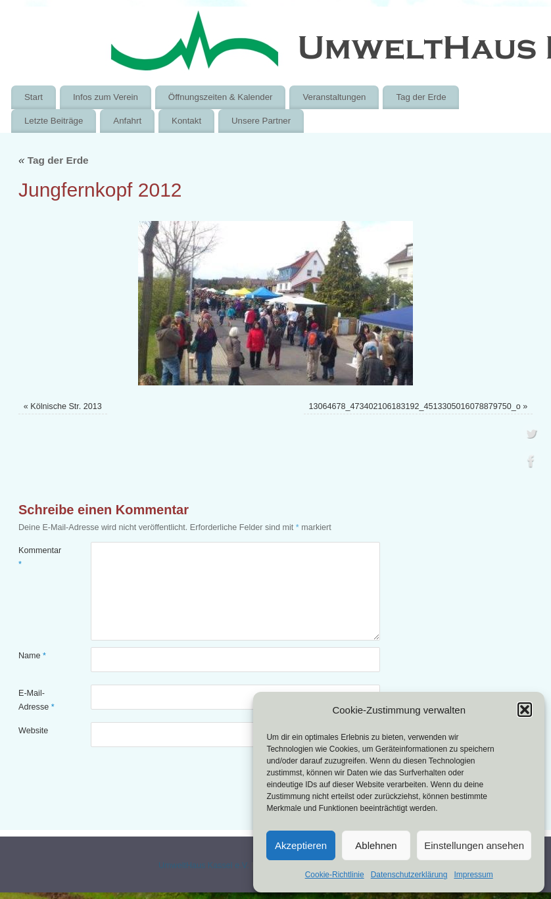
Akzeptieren (301, 845)
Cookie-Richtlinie (334, 874)
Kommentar (36, 557)
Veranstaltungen (334, 97)
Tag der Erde (421, 97)
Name (32, 655)
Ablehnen (375, 845)
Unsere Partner (261, 121)
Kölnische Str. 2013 (66, 406)
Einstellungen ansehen (474, 845)
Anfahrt (127, 121)
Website (33, 730)
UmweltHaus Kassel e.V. (203, 865)
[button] (524, 709)
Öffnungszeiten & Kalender (220, 97)
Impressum (473, 874)
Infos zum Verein (105, 97)
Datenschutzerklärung (409, 874)
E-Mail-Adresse (36, 700)
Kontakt (186, 121)
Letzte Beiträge (53, 121)
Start (33, 97)
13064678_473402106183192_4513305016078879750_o (414, 406)
